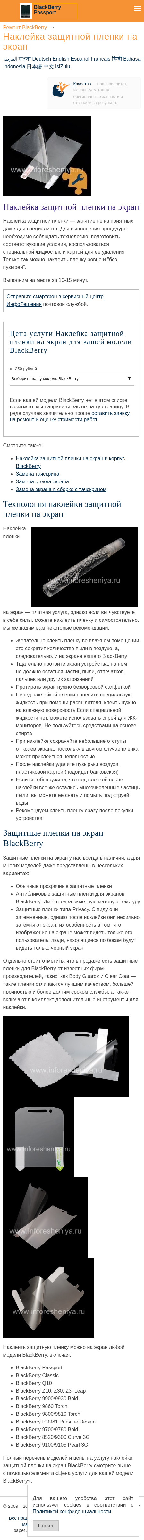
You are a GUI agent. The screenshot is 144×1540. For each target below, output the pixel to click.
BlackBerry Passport (47, 10)
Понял (45, 1525)
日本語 (34, 66)
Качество (82, 83)
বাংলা (25, 58)
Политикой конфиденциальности (72, 1511)
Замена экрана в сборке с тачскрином (61, 489)
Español (80, 58)
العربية (10, 58)
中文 (49, 66)
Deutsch (41, 58)
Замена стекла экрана (42, 481)
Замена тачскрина (37, 474)
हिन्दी (117, 58)
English (61, 58)
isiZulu (62, 66)
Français (100, 58)
